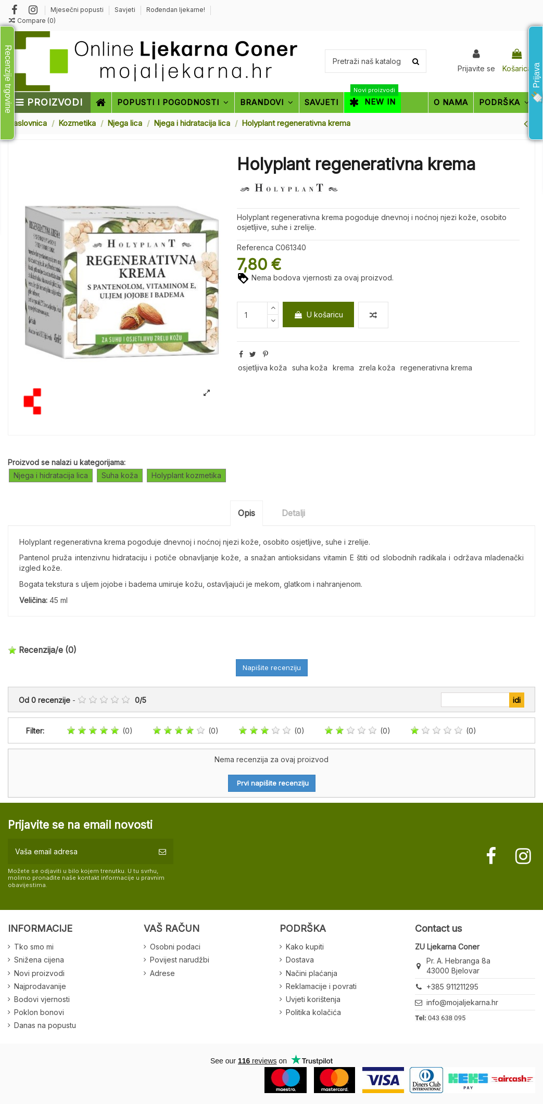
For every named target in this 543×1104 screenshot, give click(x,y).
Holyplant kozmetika (186, 475)
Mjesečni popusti (77, 10)
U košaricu (318, 314)
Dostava (300, 959)
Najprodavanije (40, 986)
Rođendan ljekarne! (175, 10)
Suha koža (120, 475)
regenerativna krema (436, 367)
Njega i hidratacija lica (51, 475)
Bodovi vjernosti (42, 999)
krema (343, 367)
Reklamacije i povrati (321, 986)
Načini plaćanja (311, 973)
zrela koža (377, 367)
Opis (246, 513)
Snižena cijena (39, 959)
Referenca (255, 247)
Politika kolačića (313, 1012)
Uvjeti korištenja (313, 999)
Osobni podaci (175, 946)
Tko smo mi (34, 946)
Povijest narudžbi (179, 959)
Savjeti (126, 10)
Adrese (162, 973)
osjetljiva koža (262, 367)
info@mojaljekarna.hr (462, 1002)
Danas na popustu (45, 1025)
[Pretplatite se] (162, 851)
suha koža (309, 367)
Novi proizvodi (39, 973)
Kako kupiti (305, 946)
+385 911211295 (452, 986)
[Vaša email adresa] (79, 851)
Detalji (293, 513)
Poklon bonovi (39, 1012)
